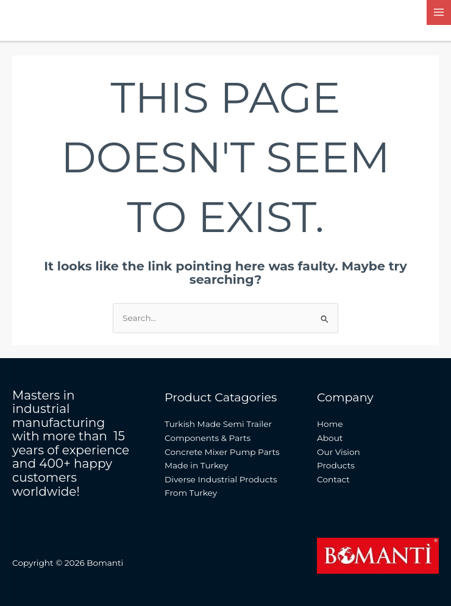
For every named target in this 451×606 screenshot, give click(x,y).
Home (330, 424)
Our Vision (338, 452)
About (330, 438)
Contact (333, 479)
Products (336, 465)
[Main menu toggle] (439, 12)
